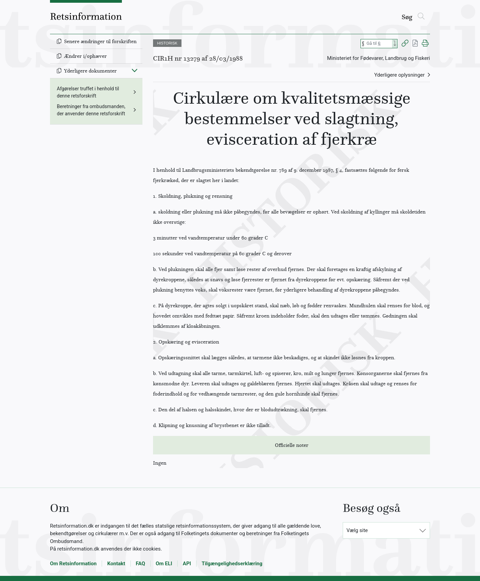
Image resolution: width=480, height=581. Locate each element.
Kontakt (116, 563)
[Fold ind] (134, 70)
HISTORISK (167, 43)
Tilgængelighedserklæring (232, 563)
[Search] (394, 43)
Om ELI (164, 563)
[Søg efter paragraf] (378, 43)
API (187, 563)
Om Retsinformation (73, 563)
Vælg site (357, 530)
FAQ (140, 563)
